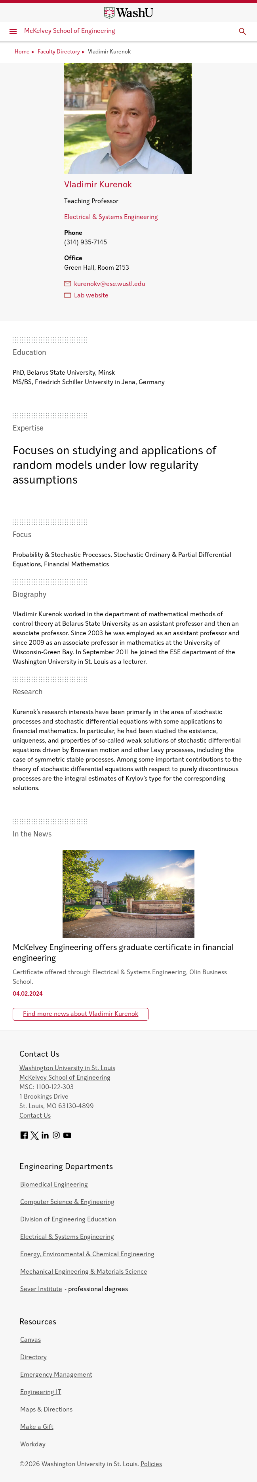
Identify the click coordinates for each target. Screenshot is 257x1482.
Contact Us (35, 1116)
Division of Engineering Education (68, 1220)
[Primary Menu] (13, 32)
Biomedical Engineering (54, 1185)
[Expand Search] (243, 32)
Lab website (86, 295)
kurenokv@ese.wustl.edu (104, 284)
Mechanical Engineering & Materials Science (83, 1272)
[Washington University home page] (128, 13)
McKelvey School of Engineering (69, 31)
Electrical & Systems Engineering (111, 217)
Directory (33, 1357)
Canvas (30, 1340)
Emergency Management (56, 1375)
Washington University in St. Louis (67, 1068)
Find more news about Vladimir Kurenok (80, 1014)
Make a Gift (36, 1427)
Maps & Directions (46, 1410)
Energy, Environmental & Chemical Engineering (87, 1255)
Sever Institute (41, 1289)
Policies (151, 1464)
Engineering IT (40, 1392)
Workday (33, 1445)
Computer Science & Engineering (67, 1202)
